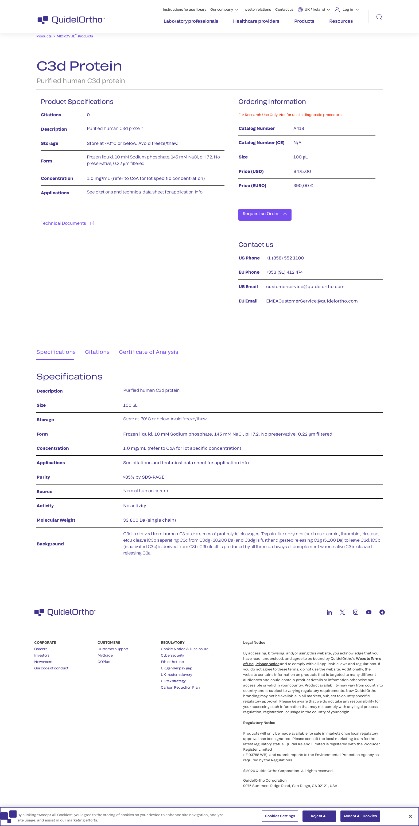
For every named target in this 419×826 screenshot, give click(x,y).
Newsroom (43, 659)
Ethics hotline (172, 659)
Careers (40, 646)
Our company (221, 9)
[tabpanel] (209, 463)
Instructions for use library (184, 9)
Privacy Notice (267, 661)
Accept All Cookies (360, 819)
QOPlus (104, 659)
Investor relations (256, 9)
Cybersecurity (172, 652)
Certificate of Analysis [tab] (152, 347)
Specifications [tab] (53, 347)
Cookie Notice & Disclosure (184, 646)
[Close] (410, 819)
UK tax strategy (173, 678)
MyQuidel (106, 652)
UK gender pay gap (176, 665)
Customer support (113, 646)
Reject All (319, 819)
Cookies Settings (280, 819)
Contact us (284, 9)
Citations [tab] (98, 347)
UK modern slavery (176, 671)
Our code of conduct (51, 665)
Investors (41, 652)
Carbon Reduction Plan (180, 684)
